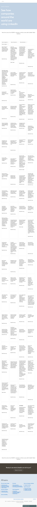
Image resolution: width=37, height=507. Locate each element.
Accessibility (30, 501)
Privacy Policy (13, 501)
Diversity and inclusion (5, 485)
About (6, 501)
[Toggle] (35, 506)
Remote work (15, 493)
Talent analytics (4, 487)
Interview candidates (4, 489)
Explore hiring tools (27, 486)
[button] (5, 42)
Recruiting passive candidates (18, 486)
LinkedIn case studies (27, 489)
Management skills (16, 492)
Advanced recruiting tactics (17, 485)
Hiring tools (7, 6)
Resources (3, 6)
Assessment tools (4, 491)
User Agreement (26, 501)
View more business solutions (18, 499)
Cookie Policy (9, 501)
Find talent (14, 483)
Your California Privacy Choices (19, 501)
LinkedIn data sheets (27, 490)
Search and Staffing (4, 494)
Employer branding (27, 485)
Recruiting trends (4, 485)
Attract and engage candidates (29, 483)
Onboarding (15, 491)
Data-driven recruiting (5, 486)
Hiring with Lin (26, 488)
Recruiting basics (16, 485)
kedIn (30, 488)
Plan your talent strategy (5, 483)
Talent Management (15, 489)
